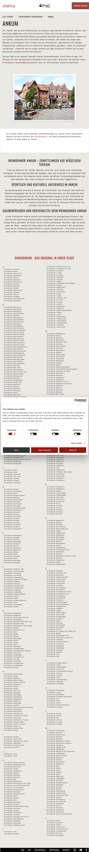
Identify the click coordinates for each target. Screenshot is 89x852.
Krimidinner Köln (10, 800)
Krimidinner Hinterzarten (13, 713)
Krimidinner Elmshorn (12, 544)
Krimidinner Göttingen (12, 646)
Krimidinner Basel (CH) (12, 382)
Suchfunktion (41, 136)
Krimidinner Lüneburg (55, 325)
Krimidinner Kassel (11, 769)
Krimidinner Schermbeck (56, 579)
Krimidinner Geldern (11, 628)
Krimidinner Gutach (11, 667)
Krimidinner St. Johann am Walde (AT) (61, 631)
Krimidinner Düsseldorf (13, 529)
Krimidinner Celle (10, 472)
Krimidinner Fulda (10, 598)
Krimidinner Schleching (56, 581)
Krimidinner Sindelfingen (56, 617)
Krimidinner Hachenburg (13, 674)
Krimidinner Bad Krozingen (14, 345)
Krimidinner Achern (11, 278)
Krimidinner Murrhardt (55, 394)
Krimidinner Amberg (11, 292)
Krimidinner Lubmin (54, 314)
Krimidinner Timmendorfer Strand (60, 671)
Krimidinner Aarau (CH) (13, 273)
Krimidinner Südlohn (54, 652)
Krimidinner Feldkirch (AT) (14, 569)
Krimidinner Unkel (54, 701)
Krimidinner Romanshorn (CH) (58, 550)
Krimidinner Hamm (11, 686)
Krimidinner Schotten (55, 585)
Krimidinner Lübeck (54, 312)
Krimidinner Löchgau (55, 302)
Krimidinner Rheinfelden (56, 543)
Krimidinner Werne (54, 768)
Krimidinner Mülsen (54, 388)
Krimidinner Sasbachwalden (57, 577)
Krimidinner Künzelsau (12, 823)
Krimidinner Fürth (10, 602)
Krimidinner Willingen (55, 785)
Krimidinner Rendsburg (55, 535)
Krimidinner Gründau (12, 659)
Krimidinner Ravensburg (56, 527)
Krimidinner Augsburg (12, 300)
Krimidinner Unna (53, 703)
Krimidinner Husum (11, 730)
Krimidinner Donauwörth (13, 510)
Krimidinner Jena (10, 754)
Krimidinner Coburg (11, 478)
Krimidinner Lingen (54, 296)
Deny (16, 450)
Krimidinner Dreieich (12, 518)
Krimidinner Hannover (12, 691)
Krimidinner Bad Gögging (13, 326)
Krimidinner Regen (54, 531)
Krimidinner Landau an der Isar (58, 266)
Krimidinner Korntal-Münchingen (16, 806)
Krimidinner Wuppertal (55, 810)
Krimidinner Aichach (11, 284)
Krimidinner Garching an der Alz (16, 617)
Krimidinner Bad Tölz (12, 365)
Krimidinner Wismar (54, 797)
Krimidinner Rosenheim (56, 552)
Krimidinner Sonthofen (55, 627)
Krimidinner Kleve (11, 796)
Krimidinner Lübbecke (55, 308)
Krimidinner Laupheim (55, 277)
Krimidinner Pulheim (54, 514)
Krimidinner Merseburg (55, 356)
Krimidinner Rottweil (54, 558)
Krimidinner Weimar (54, 760)
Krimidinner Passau (54, 491)
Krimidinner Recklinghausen (57, 529)
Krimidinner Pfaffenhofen (56, 495)
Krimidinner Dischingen (13, 504)
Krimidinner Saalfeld (54, 571)
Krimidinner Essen (11, 558)
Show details (76, 443)
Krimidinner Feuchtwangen (14, 571)
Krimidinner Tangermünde (57, 663)
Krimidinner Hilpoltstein (13, 711)
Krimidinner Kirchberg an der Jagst (17, 783)
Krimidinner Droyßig (11, 522)
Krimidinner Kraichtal (12, 808)
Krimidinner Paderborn (55, 487)
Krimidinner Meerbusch (56, 350)
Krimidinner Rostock (54, 554)
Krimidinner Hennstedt (12, 703)
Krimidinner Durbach (12, 527)
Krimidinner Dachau (11, 489)
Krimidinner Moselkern (55, 377)
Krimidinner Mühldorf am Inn (58, 381)
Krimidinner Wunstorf (55, 808)
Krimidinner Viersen (54, 720)
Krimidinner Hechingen (12, 695)
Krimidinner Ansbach (12, 296)
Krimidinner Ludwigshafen (57, 323)
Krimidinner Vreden (54, 724)
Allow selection (44, 450)
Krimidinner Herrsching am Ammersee (18, 707)
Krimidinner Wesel (54, 770)
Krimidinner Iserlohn (11, 747)
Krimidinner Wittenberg (56, 799)
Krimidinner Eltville (11, 546)
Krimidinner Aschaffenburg (14, 298)
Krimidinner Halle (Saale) (13, 680)
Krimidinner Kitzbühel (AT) (14, 790)
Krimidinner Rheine (54, 541)
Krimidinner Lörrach (54, 304)
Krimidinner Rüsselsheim (56, 564)
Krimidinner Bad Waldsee (13, 370)
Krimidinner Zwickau (55, 833)
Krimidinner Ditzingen (12, 506)
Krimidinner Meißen (54, 352)
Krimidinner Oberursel (55, 455)
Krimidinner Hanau (11, 688)
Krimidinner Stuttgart (55, 650)
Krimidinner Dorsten (11, 514)
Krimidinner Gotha (11, 644)
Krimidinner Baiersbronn (13, 376)
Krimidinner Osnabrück (55, 474)
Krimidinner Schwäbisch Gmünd (59, 592)
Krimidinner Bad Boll (12, 315)
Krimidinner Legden (54, 281)
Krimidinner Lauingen (55, 275)
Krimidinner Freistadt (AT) (14, 586)
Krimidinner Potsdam (55, 510)
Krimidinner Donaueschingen (15, 508)
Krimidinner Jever (11, 756)
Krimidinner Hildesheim (13, 709)
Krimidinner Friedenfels (13, 592)
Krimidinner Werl (53, 766)
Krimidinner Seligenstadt (56, 606)
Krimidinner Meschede (55, 358)
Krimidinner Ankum (11, 294)
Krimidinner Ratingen (55, 525)
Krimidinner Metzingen (55, 361)
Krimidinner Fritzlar (11, 596)
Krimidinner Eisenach (12, 539)
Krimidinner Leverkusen (56, 291)
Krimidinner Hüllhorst (12, 726)
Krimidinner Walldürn (55, 739)
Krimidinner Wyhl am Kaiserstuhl (59, 814)
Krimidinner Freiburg (12, 584)
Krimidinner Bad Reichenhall (15, 355)
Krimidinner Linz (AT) (55, 300)
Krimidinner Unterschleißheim (58, 705)
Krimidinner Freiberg (12, 581)
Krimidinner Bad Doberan (13, 318)
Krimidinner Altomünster (13, 290)
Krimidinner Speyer (54, 629)
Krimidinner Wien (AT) (55, 776)
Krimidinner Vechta (54, 713)
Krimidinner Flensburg (12, 573)
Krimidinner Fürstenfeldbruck (15, 600)
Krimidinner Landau (11, 834)
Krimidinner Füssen (11, 606)
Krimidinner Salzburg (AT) (57, 573)
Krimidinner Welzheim (55, 764)
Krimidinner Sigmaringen (56, 612)
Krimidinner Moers (54, 365)
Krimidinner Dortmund (12, 516)
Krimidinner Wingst (54, 787)
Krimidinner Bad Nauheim (13, 349)
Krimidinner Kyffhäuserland (14, 825)
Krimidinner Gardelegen (13, 619)
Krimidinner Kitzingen (12, 792)
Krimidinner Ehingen (11, 537)
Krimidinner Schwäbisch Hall (58, 594)
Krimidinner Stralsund (55, 644)
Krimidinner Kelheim (11, 773)
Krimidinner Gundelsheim (13, 665)
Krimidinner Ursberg (54, 707)
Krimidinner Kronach (12, 815)
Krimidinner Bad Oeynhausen (15, 351)
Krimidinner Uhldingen (55, 694)
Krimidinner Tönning (54, 673)
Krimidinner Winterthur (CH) (57, 795)
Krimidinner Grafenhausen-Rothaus (17, 651)
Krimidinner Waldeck (55, 733)
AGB (22, 850)
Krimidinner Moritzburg (56, 373)
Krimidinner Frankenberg (13, 577)
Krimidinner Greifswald (13, 655)
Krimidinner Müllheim (55, 386)
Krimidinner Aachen (11, 269)
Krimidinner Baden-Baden (14, 374)
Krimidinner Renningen (55, 537)
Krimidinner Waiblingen (56, 730)
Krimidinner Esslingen (12, 560)
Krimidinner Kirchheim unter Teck (17, 785)
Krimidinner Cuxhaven (12, 482)
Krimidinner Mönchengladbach (58, 367)
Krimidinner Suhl (53, 654)
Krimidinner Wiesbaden (56, 778)
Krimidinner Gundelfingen (13, 663)
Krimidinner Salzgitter (55, 575)
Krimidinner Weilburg (55, 758)
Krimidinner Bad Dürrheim (14, 322)
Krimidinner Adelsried (12, 280)
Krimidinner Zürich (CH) (56, 827)
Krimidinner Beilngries (12, 390)
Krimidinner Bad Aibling (13, 309)
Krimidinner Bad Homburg (14, 338)
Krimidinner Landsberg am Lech (59, 269)
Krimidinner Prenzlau (55, 512)
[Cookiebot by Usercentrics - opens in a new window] (76, 400)
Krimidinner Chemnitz (12, 474)
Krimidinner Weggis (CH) (56, 747)
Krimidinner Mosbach (55, 375)
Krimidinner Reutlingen (55, 539)
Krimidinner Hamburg (12, 684)
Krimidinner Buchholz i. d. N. (15, 455)
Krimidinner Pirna (53, 503)
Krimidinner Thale (53, 665)
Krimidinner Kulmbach (12, 821)
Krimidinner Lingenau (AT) (57, 298)
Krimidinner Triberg (54, 675)
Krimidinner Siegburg (55, 608)
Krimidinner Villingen (55, 722)
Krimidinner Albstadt (12, 286)
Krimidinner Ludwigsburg (56, 321)
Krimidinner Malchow (55, 338)
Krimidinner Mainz (54, 336)
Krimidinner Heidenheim (13, 699)
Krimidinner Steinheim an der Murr (60, 637)
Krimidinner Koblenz (11, 798)
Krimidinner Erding (11, 552)
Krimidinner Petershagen (56, 493)
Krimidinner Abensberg (12, 275)
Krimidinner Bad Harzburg (14, 332)
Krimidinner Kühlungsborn (14, 819)
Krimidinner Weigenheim (56, 753)
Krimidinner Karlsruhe (12, 767)
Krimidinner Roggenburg (56, 547)
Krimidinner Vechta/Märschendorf (20, 62)
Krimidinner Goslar (11, 642)
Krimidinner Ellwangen (12, 542)
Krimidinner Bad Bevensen (14, 313)
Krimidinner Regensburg (56, 533)
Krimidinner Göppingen (12, 638)
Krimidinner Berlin (11, 393)
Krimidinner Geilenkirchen (14, 623)
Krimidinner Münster (54, 392)
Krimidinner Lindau (54, 294)
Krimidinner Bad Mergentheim (15, 347)
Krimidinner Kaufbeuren (13, 771)
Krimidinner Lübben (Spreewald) (59, 310)
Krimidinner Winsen (54, 789)
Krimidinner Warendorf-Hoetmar (59, 743)
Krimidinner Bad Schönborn (14, 363)
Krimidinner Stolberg (55, 639)
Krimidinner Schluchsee (56, 583)
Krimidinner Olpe (53, 468)
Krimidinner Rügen (54, 562)
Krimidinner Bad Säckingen (14, 359)
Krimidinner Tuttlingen (55, 684)
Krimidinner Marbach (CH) (57, 342)
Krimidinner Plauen (54, 507)
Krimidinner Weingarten (56, 762)
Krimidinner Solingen (55, 623)
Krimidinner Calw (10, 470)
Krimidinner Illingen (11, 737)
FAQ (29, 850)
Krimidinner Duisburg (12, 525)
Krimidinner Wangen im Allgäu (58, 741)
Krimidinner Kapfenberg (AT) (15, 765)
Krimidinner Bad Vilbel (12, 368)
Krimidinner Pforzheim (55, 497)
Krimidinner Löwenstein (56, 306)
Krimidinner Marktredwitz (57, 346)
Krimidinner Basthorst (12, 384)
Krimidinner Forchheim (12, 575)
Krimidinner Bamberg (12, 378)
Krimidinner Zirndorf (54, 823)
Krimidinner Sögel (53, 621)
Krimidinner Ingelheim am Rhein (16, 741)
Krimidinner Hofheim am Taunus (16, 720)
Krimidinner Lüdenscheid (56, 316)
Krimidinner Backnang (12, 307)
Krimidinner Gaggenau (12, 615)
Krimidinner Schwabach (56, 589)
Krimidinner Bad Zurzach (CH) (15, 372)
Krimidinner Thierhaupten (56, 667)
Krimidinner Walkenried (56, 735)
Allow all (72, 450)
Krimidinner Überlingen (56, 690)
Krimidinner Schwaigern (56, 596)
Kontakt (66, 850)
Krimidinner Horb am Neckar (15, 724)
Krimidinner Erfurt (11, 554)
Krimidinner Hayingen (12, 693)
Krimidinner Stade (54, 633)
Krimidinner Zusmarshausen (57, 829)
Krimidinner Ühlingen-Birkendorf (59, 696)
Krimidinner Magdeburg (56, 333)
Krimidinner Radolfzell (55, 520)
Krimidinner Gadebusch (13, 613)
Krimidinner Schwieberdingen (58, 604)
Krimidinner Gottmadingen (14, 649)
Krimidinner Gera (10, 632)
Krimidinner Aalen (11, 271)
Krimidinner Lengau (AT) (56, 287)
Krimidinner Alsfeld (11, 288)
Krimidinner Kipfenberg (13, 781)
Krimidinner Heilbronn (12, 701)
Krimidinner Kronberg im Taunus (16, 817)
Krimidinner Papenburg (55, 489)
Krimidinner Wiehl (53, 774)
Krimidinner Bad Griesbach (14, 328)
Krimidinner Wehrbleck (55, 749)
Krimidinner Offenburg (55, 461)
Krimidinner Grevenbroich (14, 657)
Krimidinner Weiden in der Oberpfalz (61, 751)
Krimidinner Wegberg (55, 745)
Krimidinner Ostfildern (55, 478)
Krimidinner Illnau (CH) (12, 739)
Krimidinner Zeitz (53, 820)
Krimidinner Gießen (11, 634)
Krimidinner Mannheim (55, 340)
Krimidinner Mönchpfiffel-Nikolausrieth (62, 369)
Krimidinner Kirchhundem (13, 787)
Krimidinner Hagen (11, 676)
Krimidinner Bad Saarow (13, 357)
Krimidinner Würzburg (55, 812)
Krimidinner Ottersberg (55, 480)
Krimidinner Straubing (55, 646)
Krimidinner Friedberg (12, 590)
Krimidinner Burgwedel (12, 461)
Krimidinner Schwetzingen (57, 602)
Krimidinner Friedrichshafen (14, 594)
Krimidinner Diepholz (12, 497)
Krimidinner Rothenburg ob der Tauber (61, 556)
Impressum (54, 850)
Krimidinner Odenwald (55, 457)
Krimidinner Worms (54, 805)
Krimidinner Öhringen (55, 463)
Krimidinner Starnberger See (58, 635)
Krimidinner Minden (54, 363)
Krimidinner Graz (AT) (12, 653)
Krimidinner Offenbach (55, 459)
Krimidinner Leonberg (55, 289)
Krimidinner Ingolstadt (12, 743)
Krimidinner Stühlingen (55, 648)
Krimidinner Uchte (54, 692)
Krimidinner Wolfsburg (55, 803)
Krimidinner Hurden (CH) (13, 728)
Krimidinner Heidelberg (13, 697)
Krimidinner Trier (53, 677)
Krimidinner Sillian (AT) (56, 614)
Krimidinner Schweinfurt (56, 598)
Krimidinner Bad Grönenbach (15, 330)
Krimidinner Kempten (12, 777)
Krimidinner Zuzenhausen (56, 831)
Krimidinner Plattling (55, 505)
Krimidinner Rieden (54, 545)
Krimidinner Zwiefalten (55, 835)
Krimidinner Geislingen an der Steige (18, 626)
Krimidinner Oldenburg (55, 465)
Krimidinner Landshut (55, 271)
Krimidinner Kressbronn (13, 812)
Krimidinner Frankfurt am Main (15, 579)
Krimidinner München (55, 390)
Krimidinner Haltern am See (14, 682)
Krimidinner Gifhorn (11, 636)
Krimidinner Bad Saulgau (13, 361)
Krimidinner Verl (53, 718)
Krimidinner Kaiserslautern (14, 762)
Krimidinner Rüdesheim (56, 560)
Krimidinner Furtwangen (13, 604)
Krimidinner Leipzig (54, 285)
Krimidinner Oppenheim (56, 470)
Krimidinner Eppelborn (12, 548)
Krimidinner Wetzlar (54, 772)
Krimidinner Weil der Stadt (57, 755)
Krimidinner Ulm (53, 699)
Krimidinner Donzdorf (12, 512)
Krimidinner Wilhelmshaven (57, 783)
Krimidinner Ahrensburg (13, 282)
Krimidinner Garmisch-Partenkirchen (18, 621)
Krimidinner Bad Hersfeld (13, 336)
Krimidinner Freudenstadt (13, 588)
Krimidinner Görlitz (11, 640)
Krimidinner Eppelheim (12, 550)
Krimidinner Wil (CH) (55, 780)
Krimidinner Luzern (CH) (56, 327)
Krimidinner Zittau (54, 825)
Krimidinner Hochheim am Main (16, 716)
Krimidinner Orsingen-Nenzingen (59, 472)
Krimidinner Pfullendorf (56, 499)
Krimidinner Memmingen (56, 354)
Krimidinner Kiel (10, 779)
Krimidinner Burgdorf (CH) (14, 457)
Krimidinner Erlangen (12, 556)
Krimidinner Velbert (54, 716)
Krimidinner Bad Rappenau (14, 353)
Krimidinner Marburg (55, 344)
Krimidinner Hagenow (12, 678)
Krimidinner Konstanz (12, 802)
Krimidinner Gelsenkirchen (14, 630)
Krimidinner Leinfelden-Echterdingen (61, 283)
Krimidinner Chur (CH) (12, 476)
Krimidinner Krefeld (11, 810)
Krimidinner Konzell (11, 804)
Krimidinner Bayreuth (12, 388)
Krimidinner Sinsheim (55, 619)
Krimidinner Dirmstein (12, 502)
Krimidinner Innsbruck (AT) (14, 745)
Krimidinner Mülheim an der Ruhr (59, 383)
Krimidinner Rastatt (54, 522)
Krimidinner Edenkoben (13, 535)
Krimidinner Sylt (53, 656)
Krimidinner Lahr (10, 832)
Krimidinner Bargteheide (13, 380)
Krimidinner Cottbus (11, 480)
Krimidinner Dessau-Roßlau (14, 495)
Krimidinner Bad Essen (12, 324)
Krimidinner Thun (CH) (55, 669)
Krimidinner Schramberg (56, 587)
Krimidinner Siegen (54, 610)
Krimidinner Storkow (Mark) (57, 642)
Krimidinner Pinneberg (55, 501)
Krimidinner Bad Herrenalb (14, 334)
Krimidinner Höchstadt (12, 718)
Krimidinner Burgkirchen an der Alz (17, 459)
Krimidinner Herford (11, 705)
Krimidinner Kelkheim (12, 775)
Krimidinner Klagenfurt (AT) (14, 794)
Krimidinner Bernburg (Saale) (15, 397)
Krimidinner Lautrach (55, 279)
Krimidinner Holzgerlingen (14, 722)
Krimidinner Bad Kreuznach (14, 343)
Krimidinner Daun (10, 493)
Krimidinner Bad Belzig (12, 311)
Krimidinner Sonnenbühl (56, 625)
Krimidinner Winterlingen (56, 793)
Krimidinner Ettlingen (12, 562)
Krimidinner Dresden (12, 520)
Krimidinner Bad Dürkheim (14, 320)
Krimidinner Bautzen (12, 386)
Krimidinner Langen (54, 273)
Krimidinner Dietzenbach (13, 500)
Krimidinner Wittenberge (56, 801)
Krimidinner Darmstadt (12, 491)
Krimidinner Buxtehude (12, 463)
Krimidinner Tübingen (55, 682)
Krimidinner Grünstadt (12, 661)
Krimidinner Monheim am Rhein (59, 371)
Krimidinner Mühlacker (55, 379)
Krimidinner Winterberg (56, 791)
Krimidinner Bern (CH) (12, 395)
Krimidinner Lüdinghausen (57, 319)
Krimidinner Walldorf (55, 737)
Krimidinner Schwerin (55, 600)
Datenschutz (40, 850)
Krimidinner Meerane (55, 348)
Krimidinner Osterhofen (56, 476)
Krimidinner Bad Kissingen (14, 340)
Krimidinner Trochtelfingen (57, 679)
